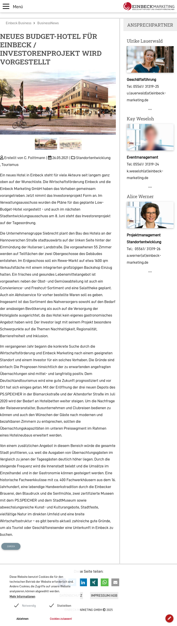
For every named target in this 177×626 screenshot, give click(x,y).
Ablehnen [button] (22, 618)
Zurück (11, 546)
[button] (8, 111)
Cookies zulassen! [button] (61, 618)
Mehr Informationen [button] (22, 596)
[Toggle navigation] (13, 6)
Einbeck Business (18, 23)
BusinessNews (48, 23)
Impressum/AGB (104, 595)
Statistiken (64, 605)
